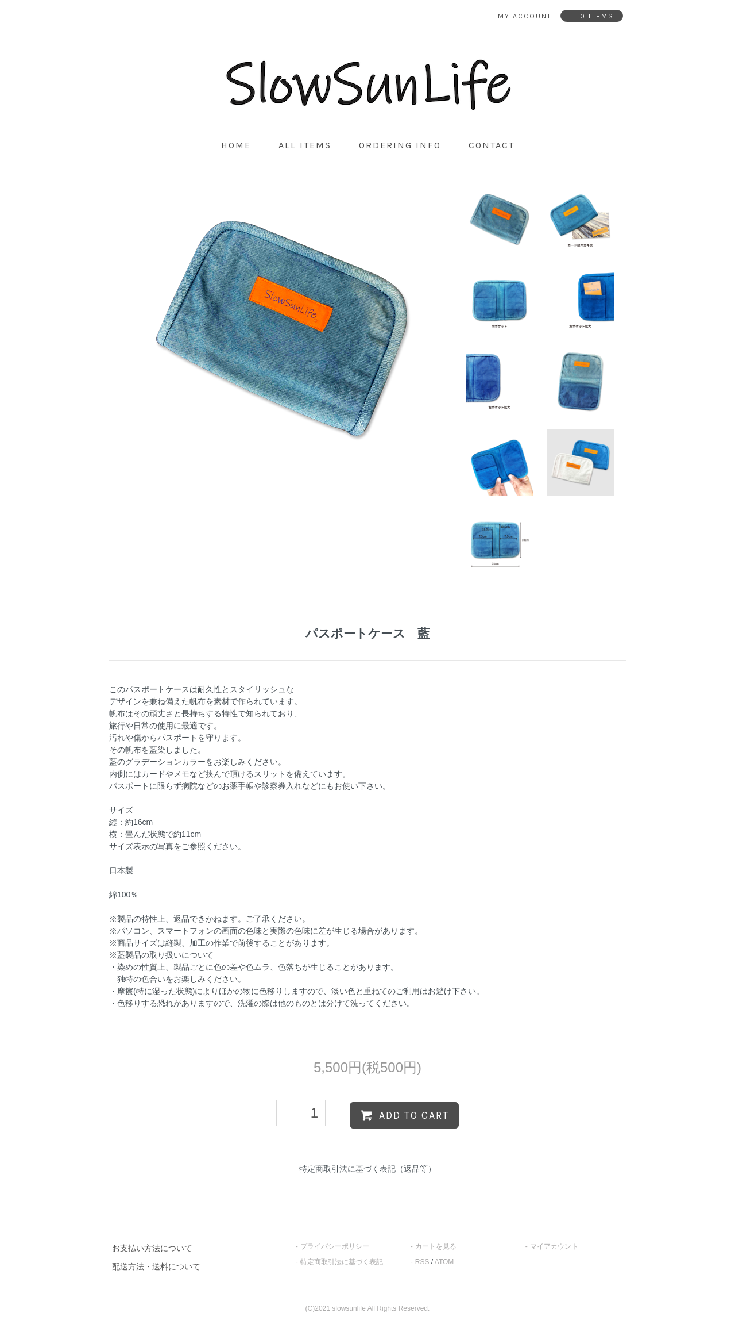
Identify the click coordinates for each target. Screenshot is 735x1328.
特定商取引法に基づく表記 (341, 1262)
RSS (422, 1262)
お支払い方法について (152, 1248)
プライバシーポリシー (334, 1246)
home (236, 145)
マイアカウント (554, 1246)
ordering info (400, 145)
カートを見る (436, 1246)
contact (491, 145)
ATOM (444, 1262)
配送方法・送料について (156, 1266)
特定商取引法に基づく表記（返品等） (367, 1168)
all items (304, 145)
